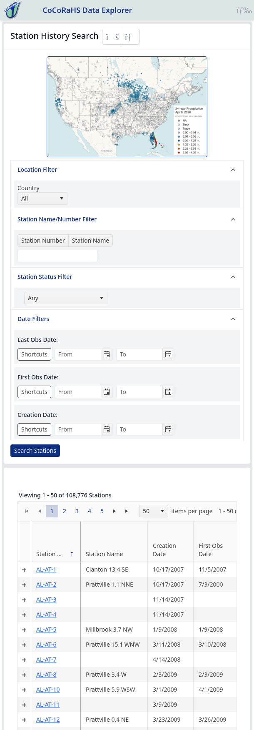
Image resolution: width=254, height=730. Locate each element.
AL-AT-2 (46, 584)
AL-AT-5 (46, 629)
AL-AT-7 (46, 659)
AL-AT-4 (46, 614)
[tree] (127, 300)
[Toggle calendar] (106, 354)
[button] (52, 511)
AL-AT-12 (48, 719)
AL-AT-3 (46, 599)
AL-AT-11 (48, 704)
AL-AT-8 (46, 674)
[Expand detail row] (24, 569)
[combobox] (42, 198)
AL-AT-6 (46, 644)
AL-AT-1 (46, 569)
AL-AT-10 (48, 689)
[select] (61, 198)
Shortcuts (34, 354)
